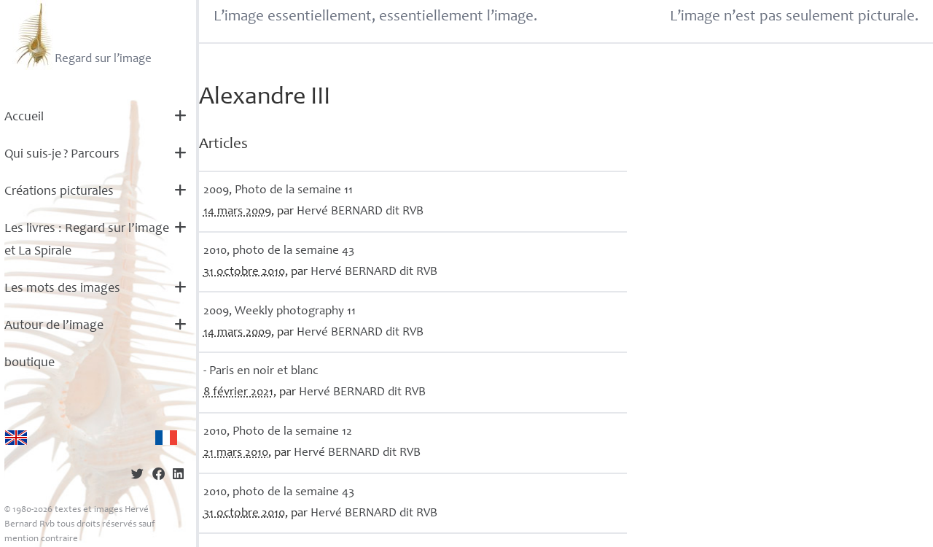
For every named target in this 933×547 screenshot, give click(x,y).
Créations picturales (59, 191)
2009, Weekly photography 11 (279, 312)
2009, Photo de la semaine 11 (278, 191)
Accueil (24, 117)
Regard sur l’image (82, 35)
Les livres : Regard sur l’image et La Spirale (86, 240)
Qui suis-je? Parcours (62, 154)
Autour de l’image (54, 326)
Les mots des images (62, 288)
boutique (29, 363)
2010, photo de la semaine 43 (278, 251)
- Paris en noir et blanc (261, 371)
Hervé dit (360, 212)
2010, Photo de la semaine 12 (277, 432)
